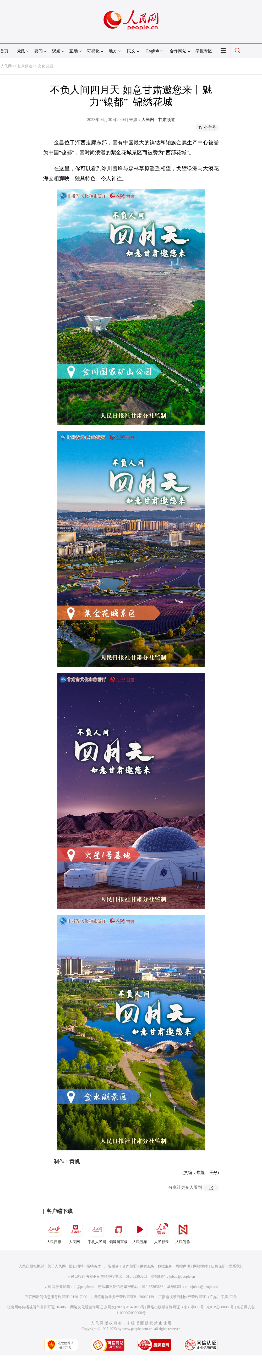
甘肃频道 (25, 66)
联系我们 (236, 1266)
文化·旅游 (46, 66)
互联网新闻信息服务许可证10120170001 (57, 1297)
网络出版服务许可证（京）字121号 (175, 1307)
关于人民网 (56, 1266)
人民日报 (54, 1232)
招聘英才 (93, 1266)
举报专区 (203, 51)
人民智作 (183, 1232)
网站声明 (183, 1266)
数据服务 (165, 1266)
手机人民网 (97, 1232)
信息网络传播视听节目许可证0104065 (37, 1307)
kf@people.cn (84, 1287)
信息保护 (218, 1266)
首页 (4, 51)
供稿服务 (147, 1266)
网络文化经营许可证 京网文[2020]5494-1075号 (107, 1307)
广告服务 (111, 1266)
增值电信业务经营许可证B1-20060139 (124, 1297)
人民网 (6, 66)
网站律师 (200, 1266)
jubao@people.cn (182, 1276)
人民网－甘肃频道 (158, 119)
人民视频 (140, 1232)
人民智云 (161, 1232)
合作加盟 (129, 1266)
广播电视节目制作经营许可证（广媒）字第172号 (197, 1297)
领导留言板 (118, 1232)
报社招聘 (76, 1266)
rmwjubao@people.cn (201, 1287)
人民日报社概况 (31, 1266)
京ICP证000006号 (220, 1307)
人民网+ (75, 1232)
